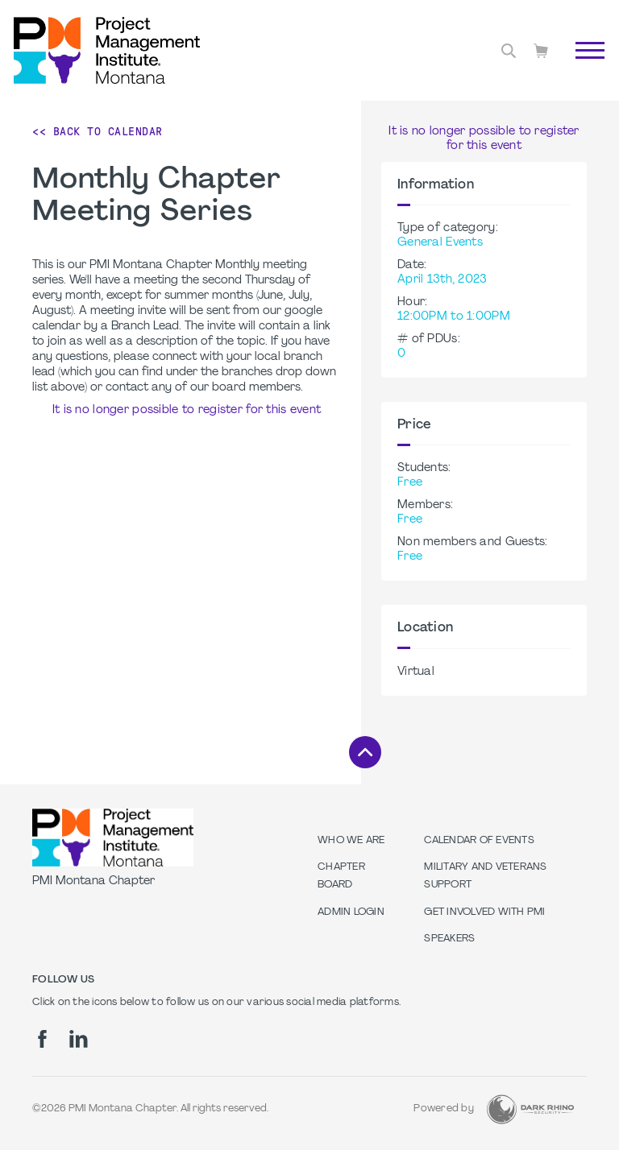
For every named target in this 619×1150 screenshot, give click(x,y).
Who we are (351, 841)
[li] (79, 1039)
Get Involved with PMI (484, 912)
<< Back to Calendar (97, 131)
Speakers (449, 939)
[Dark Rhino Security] (530, 1109)
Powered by (443, 1109)
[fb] (42, 1039)
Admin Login (351, 912)
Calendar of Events (479, 841)
